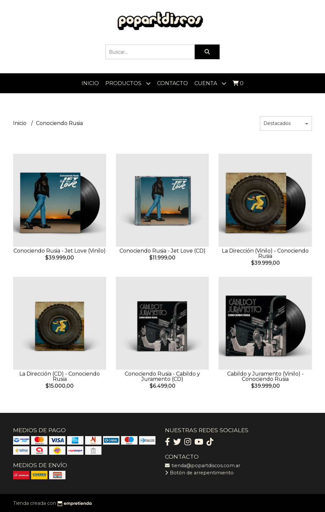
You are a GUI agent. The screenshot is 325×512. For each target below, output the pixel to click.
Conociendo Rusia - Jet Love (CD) (162, 251)
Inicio (90, 83)
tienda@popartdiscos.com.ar (202, 465)
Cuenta (210, 83)
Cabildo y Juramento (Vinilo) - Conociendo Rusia (265, 376)
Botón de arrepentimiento (199, 473)
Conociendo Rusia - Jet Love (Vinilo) (59, 251)
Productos (128, 83)
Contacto (172, 83)
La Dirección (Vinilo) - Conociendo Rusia (265, 253)
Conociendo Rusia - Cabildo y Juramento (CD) (162, 376)
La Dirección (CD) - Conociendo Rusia (59, 376)
